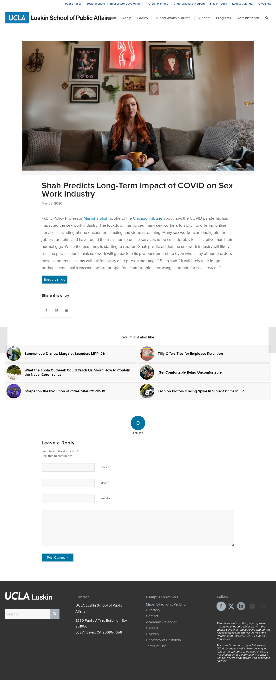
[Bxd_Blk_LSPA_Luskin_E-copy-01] (58, 18)
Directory (153, 610)
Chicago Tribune (147, 218)
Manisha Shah (96, 218)
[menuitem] (111, 18)
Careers (152, 628)
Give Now (264, 3)
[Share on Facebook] (46, 310)
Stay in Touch (218, 3)
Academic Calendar (161, 622)
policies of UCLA (256, 651)
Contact (152, 616)
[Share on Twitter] (56, 310)
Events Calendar (242, 3)
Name (105, 467)
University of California (163, 640)
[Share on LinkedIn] (66, 310)
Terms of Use (156, 646)
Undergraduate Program (189, 3)
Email (105, 482)
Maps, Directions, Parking (166, 604)
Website (105, 498)
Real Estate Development (126, 3)
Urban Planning (158, 3)
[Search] (266, 18)
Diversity (152, 634)
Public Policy (73, 3)
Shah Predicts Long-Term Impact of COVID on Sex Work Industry (137, 189)
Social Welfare (95, 3)
